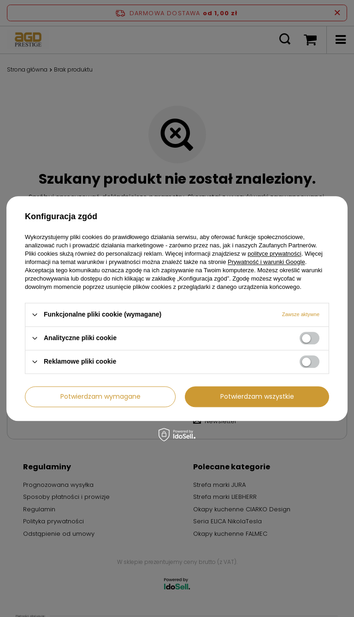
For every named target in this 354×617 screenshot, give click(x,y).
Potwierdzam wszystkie (257, 396)
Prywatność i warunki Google (266, 261)
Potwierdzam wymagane (100, 396)
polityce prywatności (274, 253)
